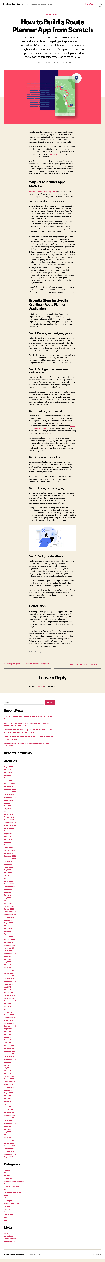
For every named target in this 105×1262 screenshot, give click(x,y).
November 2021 (10, 890)
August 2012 (9, 1160)
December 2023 (10, 826)
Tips (57, 16)
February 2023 (10, 854)
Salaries (7, 1215)
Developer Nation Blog (13, 3)
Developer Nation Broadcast (15, 1184)
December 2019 (10, 948)
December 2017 (10, 999)
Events (6, 1193)
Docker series (9, 1187)
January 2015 (9, 1082)
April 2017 (8, 1012)
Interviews (8, 1201)
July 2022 (8, 873)
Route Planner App (36, 653)
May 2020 (8, 934)
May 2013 (8, 1135)
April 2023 (8, 848)
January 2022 (9, 887)
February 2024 (10, 820)
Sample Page (89, 4)
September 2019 (11, 957)
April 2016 (8, 1043)
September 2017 (10, 1004)
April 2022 (8, 882)
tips (44, 653)
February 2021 (10, 909)
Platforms (8, 1209)
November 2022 (10, 862)
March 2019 (8, 971)
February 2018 (10, 996)
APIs (6, 1176)
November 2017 (10, 1001)
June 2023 (8, 842)
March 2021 (8, 907)
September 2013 (10, 1127)
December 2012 (10, 1149)
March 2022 (9, 884)
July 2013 (8, 1129)
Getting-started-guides (13, 1195)
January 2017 (9, 1018)
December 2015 (10, 1054)
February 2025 (10, 787)
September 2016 (11, 1029)
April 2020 (8, 937)
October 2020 (9, 921)
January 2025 (9, 790)
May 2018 (8, 990)
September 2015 (10, 1063)
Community (50, 16)
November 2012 (10, 1152)
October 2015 (9, 1060)
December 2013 (10, 1118)
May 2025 (8, 778)
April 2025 (8, 781)
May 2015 (8, 1071)
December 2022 (10, 859)
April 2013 (8, 1138)
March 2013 (8, 1141)
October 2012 (9, 1155)
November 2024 (10, 795)
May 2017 (8, 1010)
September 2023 (11, 834)
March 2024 (9, 817)
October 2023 (9, 831)
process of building (55, 155)
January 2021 (9, 912)
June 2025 (8, 776)
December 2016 (10, 1021)
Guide (6, 1198)
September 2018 (11, 985)
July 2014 (8, 1099)
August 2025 (9, 770)
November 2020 (10, 918)
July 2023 (8, 840)
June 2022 (8, 876)
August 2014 (9, 1096)
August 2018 (9, 987)
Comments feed (10, 1242)
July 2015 (8, 1065)
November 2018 (10, 979)
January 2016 (9, 1051)
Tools (6, 1223)
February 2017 (10, 1015)
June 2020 (8, 932)
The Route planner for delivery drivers (44, 193)
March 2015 (8, 1077)
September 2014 (11, 1093)
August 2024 (9, 803)
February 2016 (10, 1049)
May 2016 (8, 1040)
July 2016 (8, 1035)
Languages (8, 1204)
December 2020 (10, 915)
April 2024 (8, 815)
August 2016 (9, 1032)
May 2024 (8, 812)
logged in (41, 689)
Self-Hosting (9, 1218)
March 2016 (8, 1046)
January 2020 (9, 946)
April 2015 (8, 1074)
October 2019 (9, 954)
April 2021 (8, 904)
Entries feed (9, 1239)
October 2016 (9, 1026)
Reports (7, 1212)
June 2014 (8, 1102)
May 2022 (8, 879)
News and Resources (12, 1207)
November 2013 (10, 1121)
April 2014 (8, 1107)
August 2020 (9, 926)
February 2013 (10, 1143)
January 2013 (9, 1146)
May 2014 (8, 1104)
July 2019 (8, 960)
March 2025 (9, 784)
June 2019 (8, 962)
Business (7, 1179)
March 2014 (8, 1110)
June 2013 (8, 1132)
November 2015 (10, 1057)
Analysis (7, 1173)
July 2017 (8, 1007)
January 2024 (9, 823)
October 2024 (9, 798)
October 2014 (9, 1090)
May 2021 (8, 901)
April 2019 (8, 968)
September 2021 (10, 893)
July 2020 (8, 929)
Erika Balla (40, 64)
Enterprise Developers (13, 1190)
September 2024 (11, 801)
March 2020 (9, 940)
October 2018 (9, 982)
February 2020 (10, 943)
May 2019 (8, 965)
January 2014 (9, 1116)
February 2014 (10, 1113)
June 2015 (8, 1068)
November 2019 (10, 951)
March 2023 (9, 851)
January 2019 (9, 976)
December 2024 (10, 792)
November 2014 (10, 1088)
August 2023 (9, 837)
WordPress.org (10, 1245)
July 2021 (8, 895)
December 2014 (10, 1085)
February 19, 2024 (53, 64)
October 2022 (9, 865)
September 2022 (11, 868)
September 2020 (11, 923)
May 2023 (8, 845)
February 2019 (10, 973)
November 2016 (10, 1024)
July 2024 (8, 806)
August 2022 (9, 870)
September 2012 (10, 1157)
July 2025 (8, 773)
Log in (6, 1236)
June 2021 (8, 898)
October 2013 (9, 1124)
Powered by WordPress (35, 1257)
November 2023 (10, 829)
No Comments (67, 64)
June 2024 (8, 809)
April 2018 (8, 993)
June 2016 (8, 1038)
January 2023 (9, 856)
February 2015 (10, 1079)
